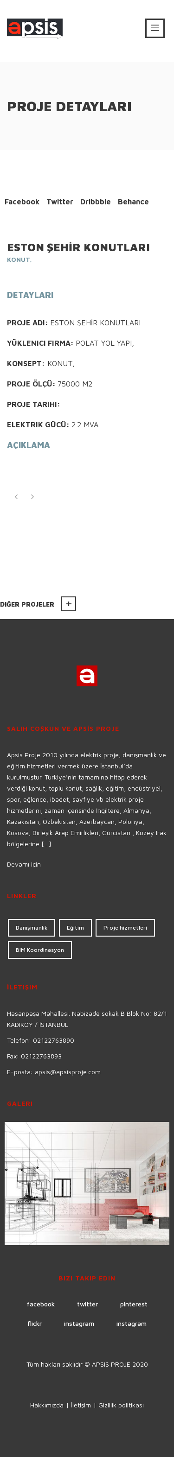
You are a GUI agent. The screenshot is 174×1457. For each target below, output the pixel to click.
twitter (87, 1304)
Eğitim (75, 927)
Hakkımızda (47, 1405)
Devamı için (24, 864)
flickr (34, 1323)
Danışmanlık (31, 927)
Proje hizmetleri (125, 927)
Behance (133, 201)
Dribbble (95, 201)
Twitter (59, 201)
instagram (79, 1323)
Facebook (22, 201)
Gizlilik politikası (121, 1405)
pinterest (134, 1304)
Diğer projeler (27, 604)
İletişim (81, 1405)
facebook (41, 1304)
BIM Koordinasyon (40, 949)
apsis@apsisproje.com (68, 1072)
